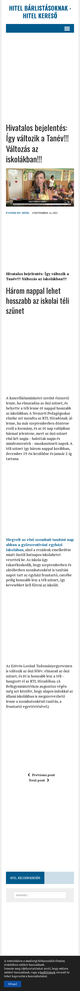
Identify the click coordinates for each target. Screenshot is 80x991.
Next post (39, 780)
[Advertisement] (40, 81)
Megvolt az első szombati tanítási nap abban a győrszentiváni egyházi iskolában (40, 544)
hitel (25, 212)
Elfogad (12, 983)
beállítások (47, 972)
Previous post (41, 775)
